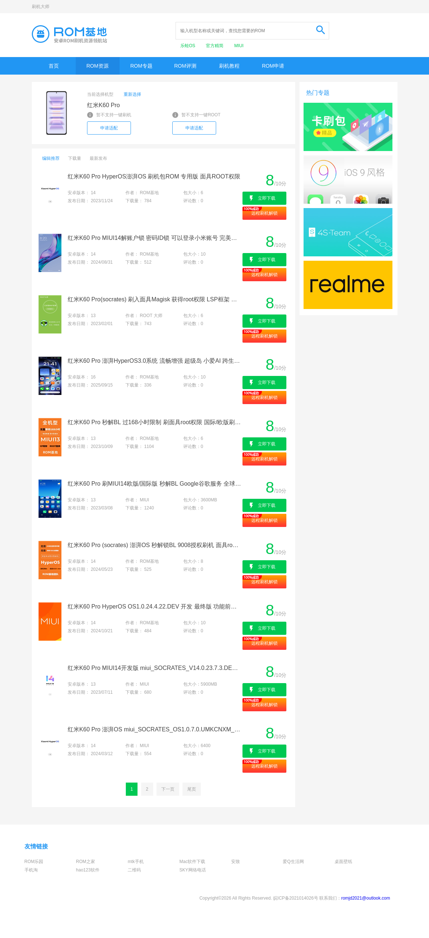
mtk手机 (135, 861)
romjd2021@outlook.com (365, 898)
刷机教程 (229, 66)
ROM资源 (97, 66)
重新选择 (132, 94)
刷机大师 (40, 6)
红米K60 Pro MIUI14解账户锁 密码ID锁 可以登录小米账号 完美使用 (154, 238)
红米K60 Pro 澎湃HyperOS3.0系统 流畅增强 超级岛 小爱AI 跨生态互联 (154, 361)
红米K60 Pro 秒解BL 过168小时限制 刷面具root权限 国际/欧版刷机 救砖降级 (154, 422)
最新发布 (98, 158)
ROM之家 (85, 861)
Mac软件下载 (193, 861)
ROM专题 (141, 66)
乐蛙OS (188, 45)
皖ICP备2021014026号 (295, 898)
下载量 (74, 158)
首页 (54, 66)
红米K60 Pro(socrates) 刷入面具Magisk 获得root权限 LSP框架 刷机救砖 (154, 299)
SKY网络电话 (193, 870)
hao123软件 (87, 870)
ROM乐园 (34, 861)
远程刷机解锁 (264, 213)
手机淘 (31, 870)
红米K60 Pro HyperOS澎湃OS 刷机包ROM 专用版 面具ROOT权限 (154, 176)
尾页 (191, 789)
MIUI (239, 45)
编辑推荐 (51, 158)
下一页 (167, 789)
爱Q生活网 (293, 861)
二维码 (134, 870)
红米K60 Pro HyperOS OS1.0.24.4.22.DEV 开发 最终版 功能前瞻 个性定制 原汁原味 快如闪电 (154, 606)
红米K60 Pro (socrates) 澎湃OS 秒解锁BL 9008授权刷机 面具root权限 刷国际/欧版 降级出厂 (154, 545)
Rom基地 (69, 34)
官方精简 (215, 45)
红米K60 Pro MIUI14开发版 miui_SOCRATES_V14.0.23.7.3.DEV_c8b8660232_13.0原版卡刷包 (154, 668)
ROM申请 (273, 66)
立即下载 (266, 198)
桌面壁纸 (343, 861)
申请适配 (109, 128)
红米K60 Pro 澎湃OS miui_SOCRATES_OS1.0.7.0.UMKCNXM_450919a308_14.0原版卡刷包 (154, 729)
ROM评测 (185, 66)
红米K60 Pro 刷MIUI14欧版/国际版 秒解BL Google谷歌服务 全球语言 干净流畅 (154, 484)
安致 (235, 861)
